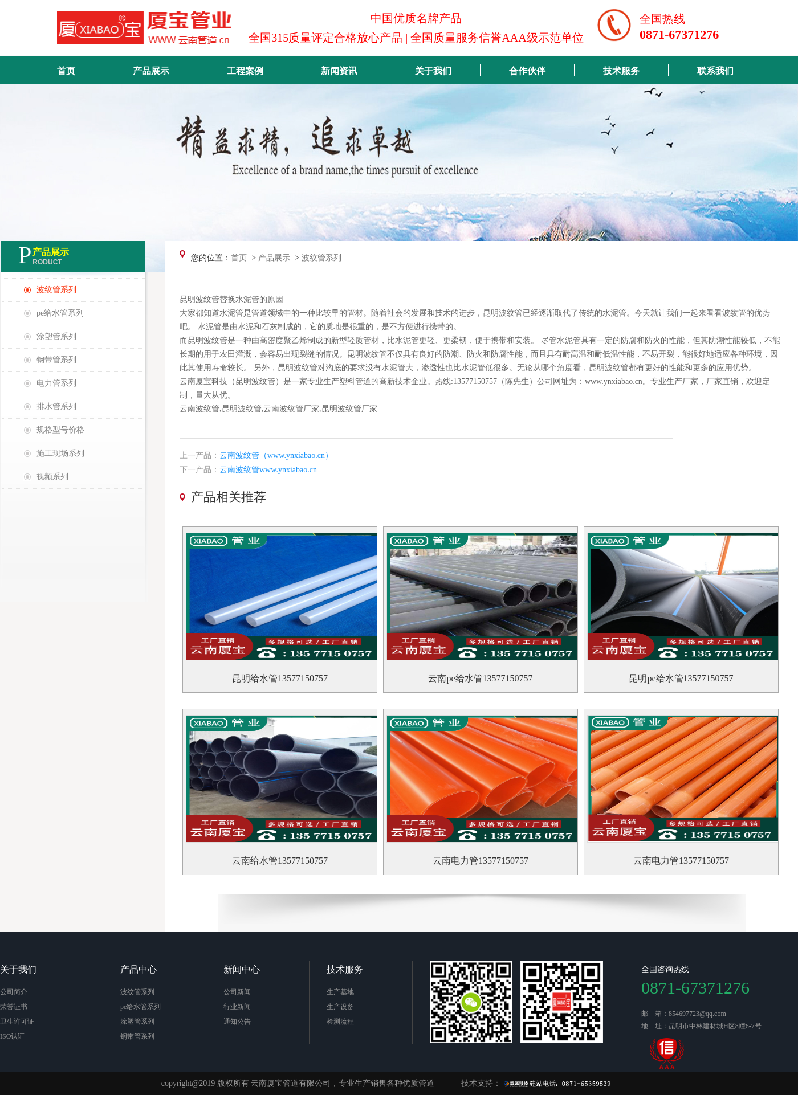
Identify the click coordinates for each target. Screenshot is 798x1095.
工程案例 (245, 71)
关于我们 (433, 71)
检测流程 (340, 1021)
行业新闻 (237, 1007)
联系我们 (715, 71)
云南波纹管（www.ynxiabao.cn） (276, 455)
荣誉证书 (13, 1007)
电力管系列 (56, 383)
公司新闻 (237, 992)
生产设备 (340, 1007)
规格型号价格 (60, 430)
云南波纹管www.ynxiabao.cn (268, 469)
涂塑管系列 (56, 336)
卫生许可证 (17, 1021)
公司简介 (13, 992)
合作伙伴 (527, 71)
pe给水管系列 (60, 313)
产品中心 (138, 969)
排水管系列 (56, 406)
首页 (66, 71)
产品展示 (151, 71)
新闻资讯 (339, 71)
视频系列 (52, 476)
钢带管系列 (56, 360)
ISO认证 (12, 1036)
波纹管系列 (56, 289)
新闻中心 (241, 969)
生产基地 (340, 992)
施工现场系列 (60, 453)
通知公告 (237, 1021)
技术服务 (621, 71)
